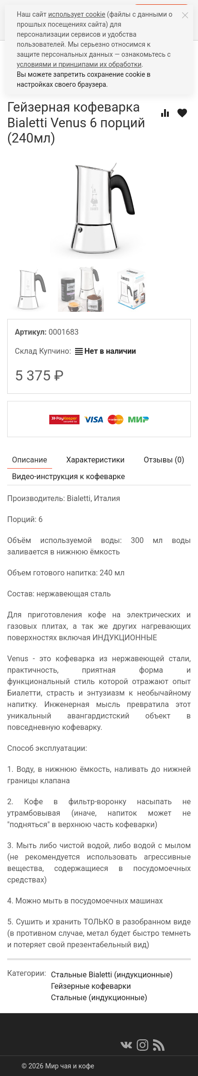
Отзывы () (164, 459)
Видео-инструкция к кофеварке (68, 476)
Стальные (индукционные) (99, 997)
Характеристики (95, 459)
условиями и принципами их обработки (79, 64)
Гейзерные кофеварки (91, 986)
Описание (29, 459)
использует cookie (76, 14)
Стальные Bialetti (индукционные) (112, 974)
